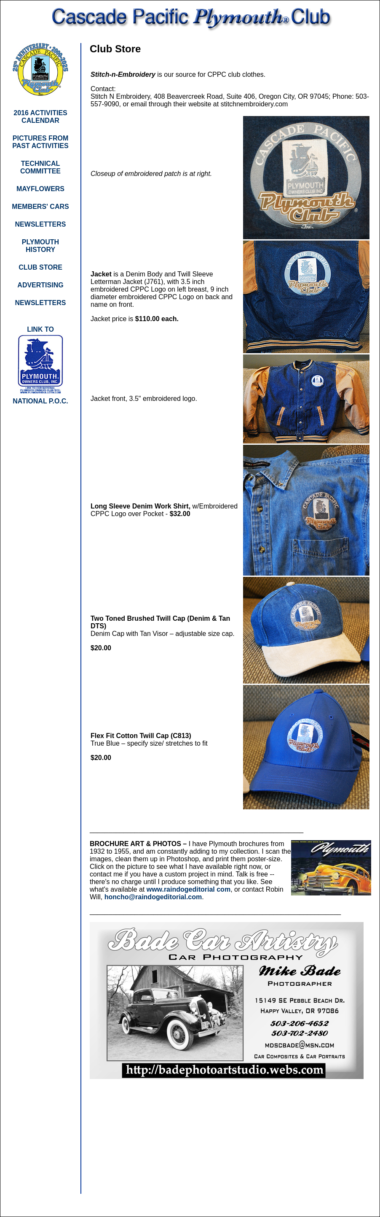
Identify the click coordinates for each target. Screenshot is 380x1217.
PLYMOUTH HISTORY (40, 245)
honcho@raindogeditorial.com (153, 897)
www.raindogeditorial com (188, 889)
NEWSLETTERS (40, 302)
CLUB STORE (40, 267)
